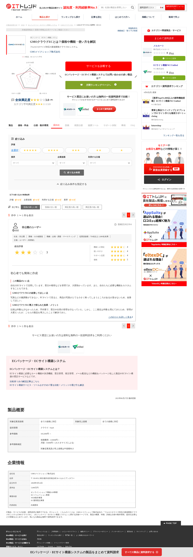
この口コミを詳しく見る (120, 317)
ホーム (19, 16)
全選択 (14, 150)
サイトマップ (141, 531)
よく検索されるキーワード (85, 535)
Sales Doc (68, 546)
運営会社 (130, 531)
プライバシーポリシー (100, 531)
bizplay (59, 546)
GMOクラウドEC (67, 25)
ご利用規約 (54, 531)
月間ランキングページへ (98, 84)
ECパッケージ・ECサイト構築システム (42, 25)
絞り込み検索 (71, 172)
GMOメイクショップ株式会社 (45, 51)
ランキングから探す (70, 16)
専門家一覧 (69, 535)
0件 (172, 54)
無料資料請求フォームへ (175, 7)
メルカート (158, 46)
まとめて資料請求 (104, 109)
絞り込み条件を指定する (72, 184)
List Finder (40, 546)
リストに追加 (169, 58)
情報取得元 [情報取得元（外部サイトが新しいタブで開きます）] (132, 28)
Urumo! (50, 546)
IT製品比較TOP (11, 25)
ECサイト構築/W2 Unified (165, 65)
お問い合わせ (153, 531)
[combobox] (58, 163)
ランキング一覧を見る (173, 135)
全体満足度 (22, 100)
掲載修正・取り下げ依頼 (127, 31)
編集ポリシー (84, 531)
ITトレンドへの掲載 (43, 543)
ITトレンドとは (42, 531)
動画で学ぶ (174, 16)
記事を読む (96, 16)
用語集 (39, 539)
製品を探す (44, 16)
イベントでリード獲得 (61, 543)
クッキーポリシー (117, 531)
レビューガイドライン (69, 531)
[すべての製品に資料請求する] (142, 552)
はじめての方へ (122, 16)
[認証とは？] (15, 230)
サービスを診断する (98, 66)
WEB (22, 25)
